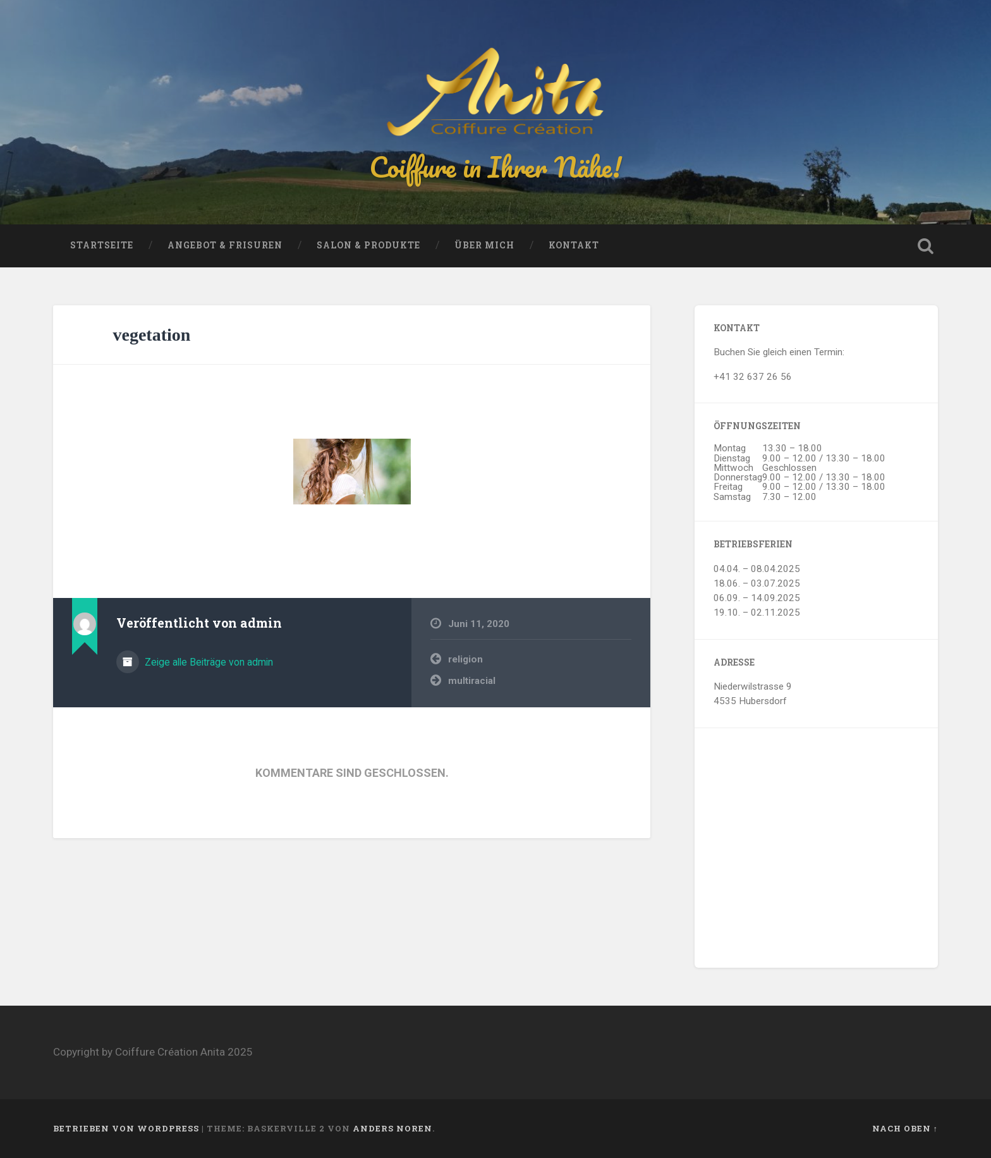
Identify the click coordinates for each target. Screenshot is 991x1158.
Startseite (101, 245)
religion (465, 659)
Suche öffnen (925, 245)
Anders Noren (392, 1128)
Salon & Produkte (368, 245)
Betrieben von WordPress (126, 1128)
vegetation (152, 334)
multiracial (471, 680)
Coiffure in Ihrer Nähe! (495, 166)
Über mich (484, 245)
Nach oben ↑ (905, 1128)
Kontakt (574, 245)
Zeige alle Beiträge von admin (207, 662)
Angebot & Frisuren (225, 245)
